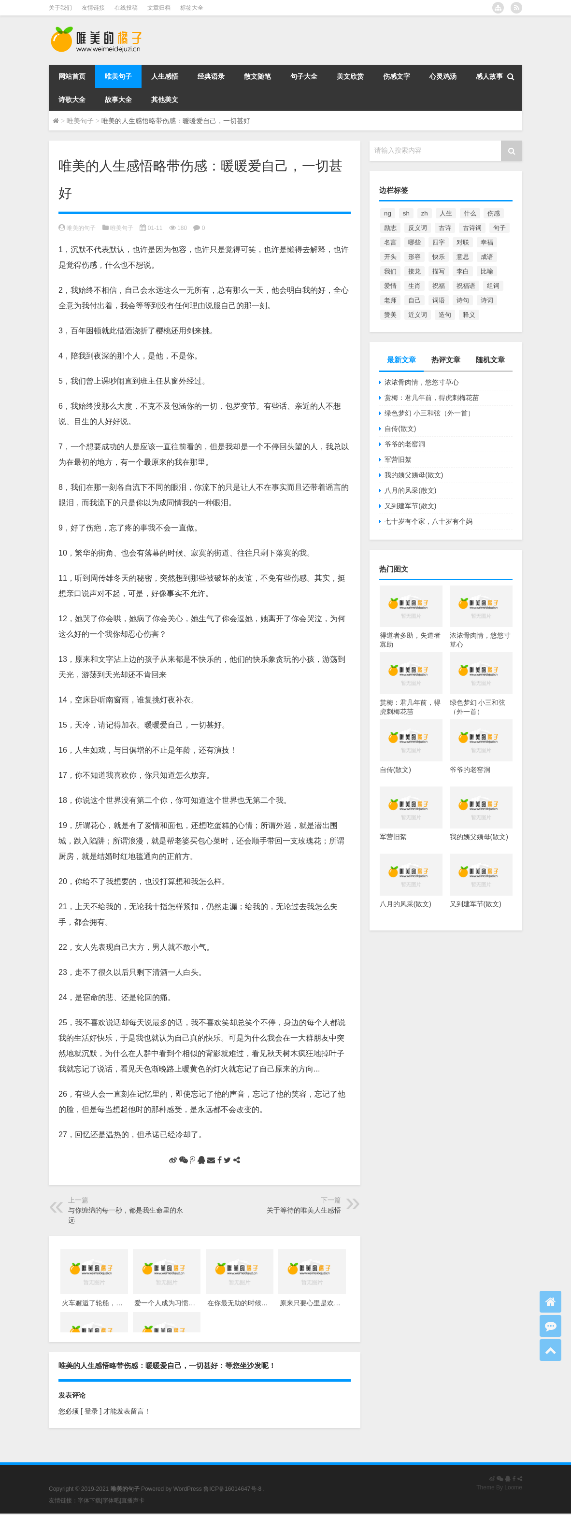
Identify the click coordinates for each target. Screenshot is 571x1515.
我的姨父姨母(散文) (414, 475)
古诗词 (472, 227)
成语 (487, 256)
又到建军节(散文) (410, 506)
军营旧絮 (398, 459)
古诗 (445, 227)
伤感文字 (396, 76)
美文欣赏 (350, 76)
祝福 (438, 285)
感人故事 (489, 76)
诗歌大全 (72, 99)
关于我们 (60, 7)
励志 (390, 227)
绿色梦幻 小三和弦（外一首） (429, 413)
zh (424, 213)
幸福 (487, 242)
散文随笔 (257, 76)
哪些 (414, 242)
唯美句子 (118, 76)
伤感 (493, 213)
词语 (438, 300)
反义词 (417, 227)
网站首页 (72, 76)
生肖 (414, 285)
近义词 (417, 314)
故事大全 (118, 99)
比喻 (487, 271)
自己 (414, 300)
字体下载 (89, 1500)
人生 (446, 213)
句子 (499, 227)
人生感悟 (164, 76)
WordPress (187, 1489)
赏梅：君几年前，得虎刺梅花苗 (432, 397)
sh (406, 213)
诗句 (463, 300)
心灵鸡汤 (443, 76)
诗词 (487, 300)
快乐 (438, 256)
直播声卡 (132, 1500)
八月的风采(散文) (410, 490)
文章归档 (159, 7)
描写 (438, 271)
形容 (414, 256)
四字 (438, 242)
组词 (493, 285)
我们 (390, 271)
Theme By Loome (499, 1487)
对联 (463, 242)
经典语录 (211, 76)
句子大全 (303, 76)
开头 (390, 256)
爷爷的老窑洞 (405, 444)
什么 (470, 213)
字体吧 (111, 1500)
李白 (463, 271)
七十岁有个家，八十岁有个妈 (428, 521)
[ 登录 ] (91, 1411)
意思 (463, 256)
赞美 (390, 314)
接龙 (414, 271)
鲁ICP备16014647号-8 (232, 1489)
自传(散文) (400, 428)
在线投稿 (126, 7)
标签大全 (191, 7)
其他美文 (164, 99)
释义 (469, 314)
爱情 (390, 285)
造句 (445, 314)
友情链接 (93, 7)
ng (387, 213)
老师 (390, 300)
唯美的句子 (81, 228)
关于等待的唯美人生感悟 (304, 1210)
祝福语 (466, 285)
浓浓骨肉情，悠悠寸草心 (422, 382)
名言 (390, 242)
